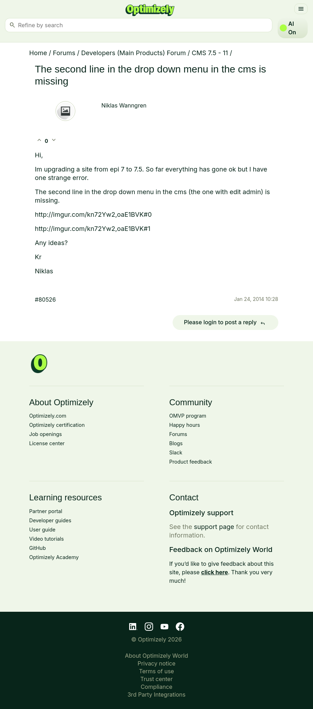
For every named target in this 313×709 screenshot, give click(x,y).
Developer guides (50, 520)
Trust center (156, 678)
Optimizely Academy (54, 557)
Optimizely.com (47, 416)
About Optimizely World (156, 655)
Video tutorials (46, 539)
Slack (175, 452)
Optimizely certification (57, 425)
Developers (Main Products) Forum (133, 53)
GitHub (37, 548)
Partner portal (45, 511)
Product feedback (190, 462)
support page (214, 526)
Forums (64, 53)
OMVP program (188, 416)
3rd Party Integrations (156, 694)
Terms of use (156, 671)
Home (38, 53)
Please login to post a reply (225, 323)
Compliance (157, 686)
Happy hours (184, 425)
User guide (42, 530)
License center (47, 443)
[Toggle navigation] (301, 9)
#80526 (45, 299)
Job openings (45, 434)
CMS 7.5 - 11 (210, 53)
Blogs (176, 443)
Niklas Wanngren (124, 105)
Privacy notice (156, 663)
